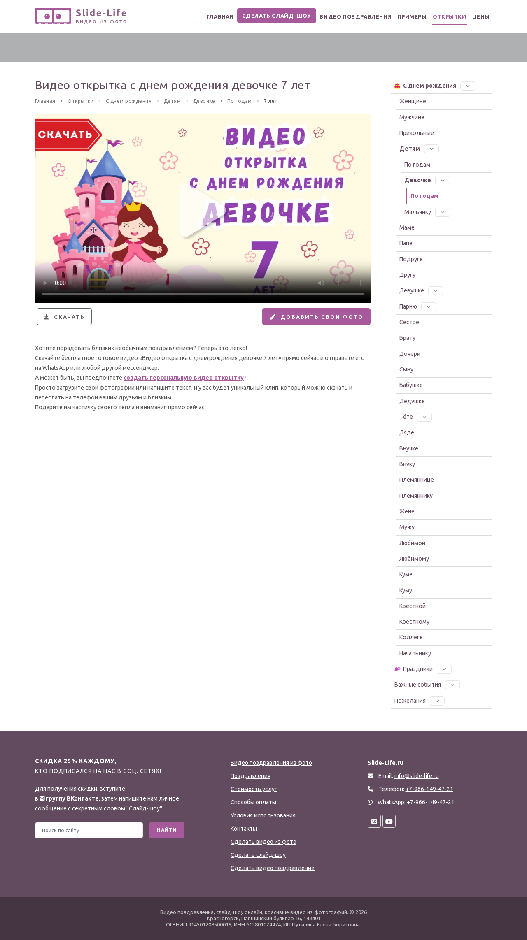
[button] (467, 85)
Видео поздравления (339, 16)
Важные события (427, 684)
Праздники (423, 668)
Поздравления (250, 776)
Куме (406, 574)
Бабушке (411, 385)
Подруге (411, 259)
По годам (417, 164)
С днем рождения (434, 85)
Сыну (406, 369)
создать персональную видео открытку (184, 384)
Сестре (409, 322)
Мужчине (411, 117)
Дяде (406, 432)
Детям (419, 148)
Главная (203, 16)
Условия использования (263, 815)
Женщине (412, 101)
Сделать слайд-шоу (261, 16)
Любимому (414, 558)
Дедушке (412, 401)
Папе (406, 243)
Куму (405, 590)
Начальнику (415, 653)
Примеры (400, 16)
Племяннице (416, 479)
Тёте (415, 416)
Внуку (407, 464)
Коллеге (411, 637)
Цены (479, 16)
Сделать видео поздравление (273, 868)
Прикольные (416, 133)
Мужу (407, 527)
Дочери (409, 353)
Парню (417, 306)
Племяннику (416, 495)
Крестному (414, 621)
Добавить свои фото (311, 320)
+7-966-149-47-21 (431, 802)
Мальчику (427, 212)
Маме (407, 227)
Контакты (244, 828)
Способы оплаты (253, 802)
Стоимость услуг (254, 789)
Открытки (442, 16)
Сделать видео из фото (263, 841)
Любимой (412, 543)
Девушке (421, 290)
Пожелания (419, 700)
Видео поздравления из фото (271, 762)
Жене (407, 511)
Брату (407, 337)
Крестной (412, 606)
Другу (407, 275)
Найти (167, 830)
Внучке (408, 448)
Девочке (427, 180)
